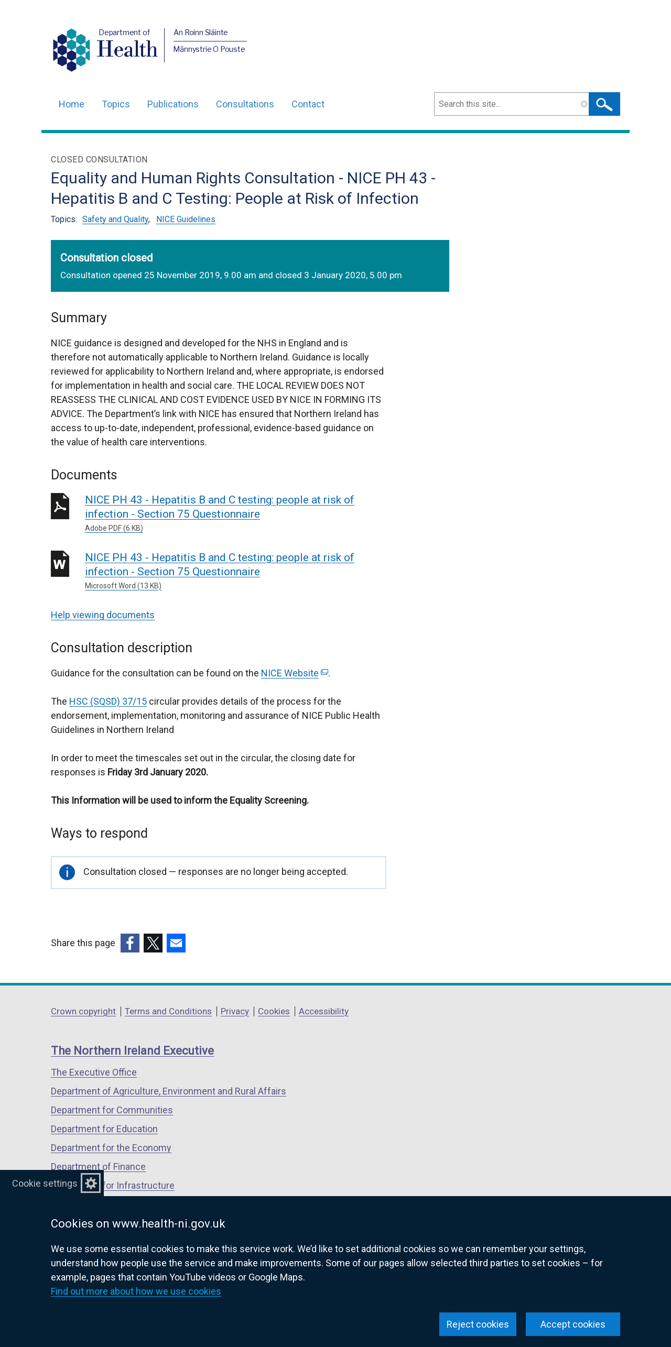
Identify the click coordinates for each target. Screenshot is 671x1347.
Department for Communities (112, 1109)
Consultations (245, 103)
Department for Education (104, 1128)
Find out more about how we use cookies (136, 1291)
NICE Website (294, 672)
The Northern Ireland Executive (132, 1050)
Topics (116, 103)
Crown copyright (83, 1011)
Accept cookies (572, 1324)
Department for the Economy (111, 1147)
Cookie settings (45, 1183)
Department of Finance (98, 1166)
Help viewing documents (103, 614)
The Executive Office (94, 1072)
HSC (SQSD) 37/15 (108, 701)
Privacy (235, 1011)
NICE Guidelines (185, 219)
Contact (307, 103)
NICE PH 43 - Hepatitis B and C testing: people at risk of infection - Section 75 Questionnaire (235, 514)
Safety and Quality (115, 219)
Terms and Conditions (168, 1011)
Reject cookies (478, 1324)
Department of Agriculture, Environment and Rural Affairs (168, 1091)
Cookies (274, 1011)
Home (71, 103)
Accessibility (324, 1011)
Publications (173, 103)
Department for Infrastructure (113, 1185)
